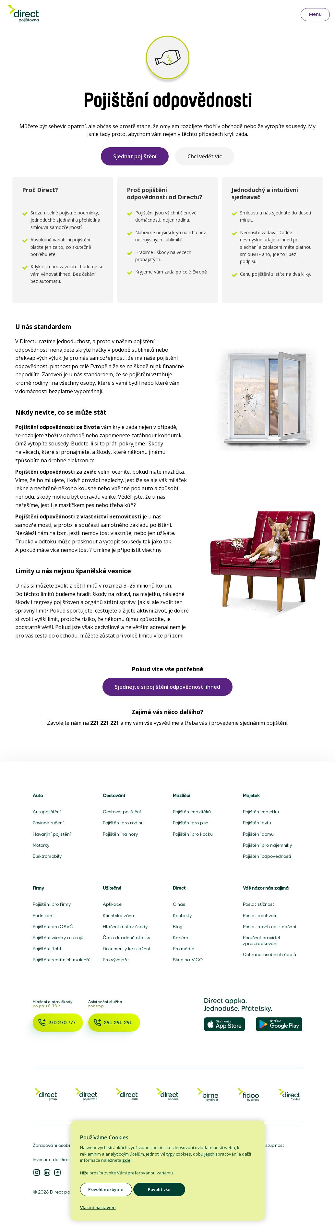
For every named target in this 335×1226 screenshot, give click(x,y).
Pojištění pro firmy (52, 904)
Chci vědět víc (204, 156)
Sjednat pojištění (134, 156)
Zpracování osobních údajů (62, 1145)
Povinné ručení (48, 822)
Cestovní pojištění (122, 811)
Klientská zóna (119, 915)
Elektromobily (47, 856)
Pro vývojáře (116, 959)
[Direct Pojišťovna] (86, 1094)
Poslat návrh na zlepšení (269, 926)
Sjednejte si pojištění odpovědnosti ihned (167, 686)
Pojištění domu (258, 834)
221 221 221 (104, 722)
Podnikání (43, 915)
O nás (179, 904)
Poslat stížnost (258, 904)
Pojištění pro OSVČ (53, 926)
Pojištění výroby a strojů (58, 937)
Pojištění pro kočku (193, 834)
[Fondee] (289, 1094)
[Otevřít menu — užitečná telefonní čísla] (315, 14)
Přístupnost (272, 1145)
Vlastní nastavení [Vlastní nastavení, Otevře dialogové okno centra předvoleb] (98, 1207)
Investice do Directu (54, 1159)
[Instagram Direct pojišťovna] (37, 1173)
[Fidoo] (249, 1094)
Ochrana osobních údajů (269, 954)
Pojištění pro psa (191, 822)
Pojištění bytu (257, 822)
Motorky (41, 845)
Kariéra (181, 937)
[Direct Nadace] (167, 1094)
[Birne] (208, 1094)
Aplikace (112, 904)
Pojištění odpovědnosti (267, 856)
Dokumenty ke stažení (126, 948)
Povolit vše (159, 1189)
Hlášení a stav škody (125, 926)
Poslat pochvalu (260, 915)
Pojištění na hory (120, 834)
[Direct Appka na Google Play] (279, 1024)
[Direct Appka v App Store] (227, 1024)
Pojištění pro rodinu (123, 822)
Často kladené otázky (126, 937)
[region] (167, 1171)
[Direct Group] (46, 1094)
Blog (178, 926)
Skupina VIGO (188, 959)
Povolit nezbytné (105, 1189)
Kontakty (182, 915)
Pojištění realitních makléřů (62, 959)
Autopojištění (47, 811)
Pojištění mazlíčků (192, 811)
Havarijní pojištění (52, 834)
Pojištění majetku (261, 811)
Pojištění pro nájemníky (267, 845)
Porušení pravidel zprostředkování (261, 940)
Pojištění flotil (47, 948)
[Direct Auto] (127, 1094)
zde (126, 1160)
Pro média (184, 948)
